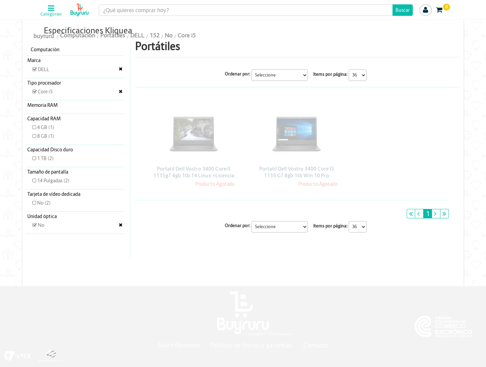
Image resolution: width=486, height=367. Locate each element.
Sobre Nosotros (179, 345)
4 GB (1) (43, 127)
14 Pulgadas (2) (51, 181)
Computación (45, 50)
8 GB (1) (43, 136)
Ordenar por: (237, 74)
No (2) (41, 203)
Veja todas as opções (121, 68)
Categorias (51, 14)
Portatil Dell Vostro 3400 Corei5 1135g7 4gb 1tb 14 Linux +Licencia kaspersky (193, 175)
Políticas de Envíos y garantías (251, 345)
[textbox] (256, 10)
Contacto (315, 345)
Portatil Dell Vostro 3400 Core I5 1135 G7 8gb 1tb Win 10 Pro (296, 172)
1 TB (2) (43, 158)
